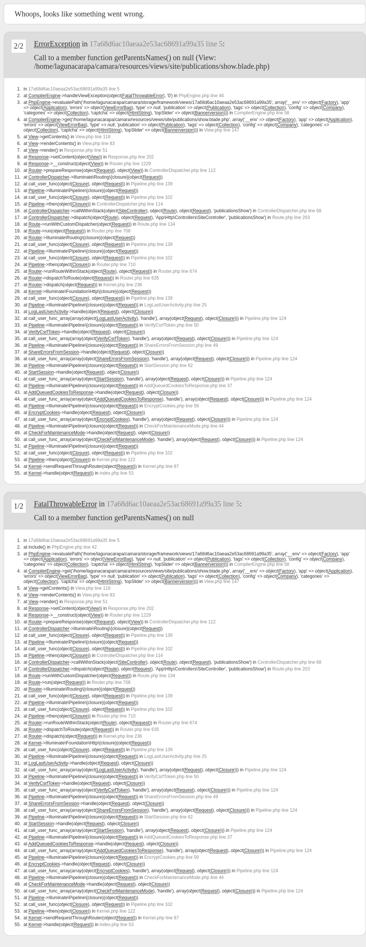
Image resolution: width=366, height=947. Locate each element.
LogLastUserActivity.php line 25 (175, 305)
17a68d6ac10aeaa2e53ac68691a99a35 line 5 (156, 44)
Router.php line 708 (111, 231)
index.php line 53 (117, 473)
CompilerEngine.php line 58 (261, 112)
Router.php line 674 (177, 271)
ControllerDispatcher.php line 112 (182, 170)
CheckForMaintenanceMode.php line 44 (184, 426)
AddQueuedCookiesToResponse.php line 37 (188, 385)
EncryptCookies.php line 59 (171, 405)
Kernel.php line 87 (161, 466)
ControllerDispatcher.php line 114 (130, 204)
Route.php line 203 (291, 217)
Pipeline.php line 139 (152, 183)
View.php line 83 (98, 143)
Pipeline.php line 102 (152, 197)
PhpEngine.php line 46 (201, 95)
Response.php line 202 (131, 157)
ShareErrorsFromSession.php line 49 (181, 345)
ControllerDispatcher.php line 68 (290, 210)
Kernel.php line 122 (116, 459)
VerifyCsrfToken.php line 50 (171, 325)
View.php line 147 (221, 130)
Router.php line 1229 (130, 163)
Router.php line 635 (139, 278)
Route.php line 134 (156, 224)
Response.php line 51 (86, 150)
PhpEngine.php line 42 (74, 547)
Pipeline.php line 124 (265, 318)
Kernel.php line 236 (122, 284)
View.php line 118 (93, 136)
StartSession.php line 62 (168, 365)
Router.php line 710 (116, 264)
